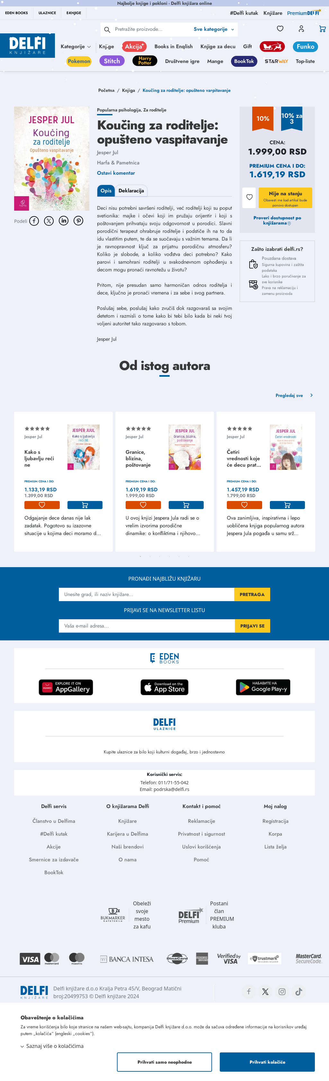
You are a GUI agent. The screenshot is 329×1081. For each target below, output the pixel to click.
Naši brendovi (127, 846)
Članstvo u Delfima (53, 821)
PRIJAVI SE (252, 626)
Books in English (174, 46)
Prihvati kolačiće (267, 1062)
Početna (106, 90)
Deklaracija (131, 190)
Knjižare (127, 821)
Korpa (275, 834)
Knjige (106, 46)
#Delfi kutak (53, 834)
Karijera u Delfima (127, 834)
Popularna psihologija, (120, 110)
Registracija (275, 821)
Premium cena (270, 166)
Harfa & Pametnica (118, 162)
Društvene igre (182, 61)
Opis (106, 190)
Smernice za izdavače (54, 859)
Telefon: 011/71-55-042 (164, 782)
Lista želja (275, 846)
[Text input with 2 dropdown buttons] (152, 29)
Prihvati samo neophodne (165, 1062)
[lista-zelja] (42, 505)
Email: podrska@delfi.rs (164, 789)
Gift (247, 46)
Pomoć (201, 859)
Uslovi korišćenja (201, 846)
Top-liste (305, 61)
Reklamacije (201, 821)
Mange (215, 61)
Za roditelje (154, 110)
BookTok (244, 61)
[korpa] (85, 505)
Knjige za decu (218, 46)
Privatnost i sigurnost (201, 834)
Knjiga (128, 90)
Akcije (54, 846)
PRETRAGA (252, 594)
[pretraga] (107, 29)
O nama (128, 859)
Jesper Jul (107, 152)
